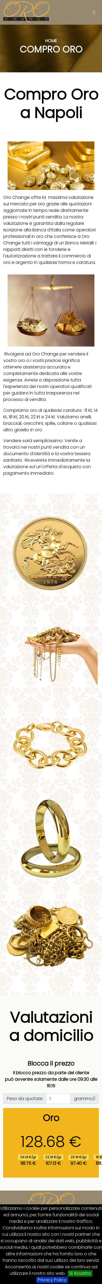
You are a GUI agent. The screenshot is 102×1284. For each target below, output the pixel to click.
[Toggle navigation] (94, 12)
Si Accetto (80, 1273)
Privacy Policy (52, 1280)
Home (51, 41)
